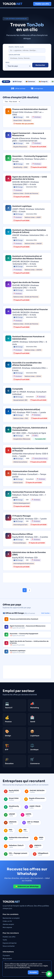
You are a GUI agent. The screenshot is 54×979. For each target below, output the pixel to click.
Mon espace (7, 927)
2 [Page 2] (29, 590)
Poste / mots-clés (16, 47)
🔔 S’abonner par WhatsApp (27, 886)
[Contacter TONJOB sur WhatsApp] (49, 974)
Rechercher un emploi (11, 918)
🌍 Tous (6, 81)
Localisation (14, 55)
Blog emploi (7, 959)
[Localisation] (27, 58)
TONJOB (12, 4)
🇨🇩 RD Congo (17, 81)
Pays (7, 62)
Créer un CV (7, 921)
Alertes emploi (8, 924)
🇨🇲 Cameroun (30, 81)
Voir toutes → (46, 613)
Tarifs (5, 940)
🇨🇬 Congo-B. (43, 81)
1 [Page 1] (24, 590)
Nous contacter (9, 946)
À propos (6, 955)
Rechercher (40, 65)
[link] (27, 117)
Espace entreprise (10, 943)
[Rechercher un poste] (27, 50)
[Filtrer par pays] (18, 66)
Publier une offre (42, 4)
